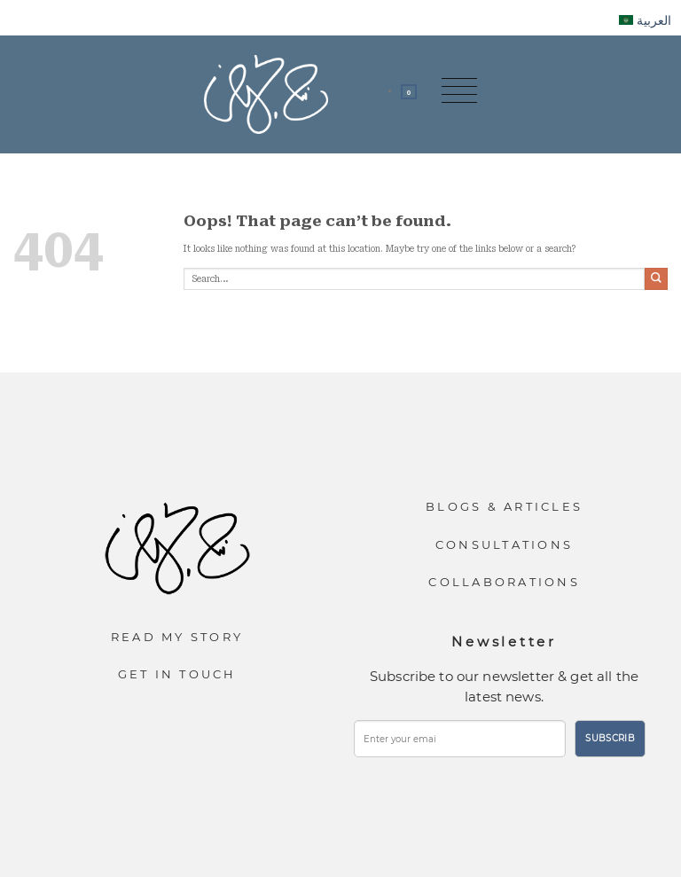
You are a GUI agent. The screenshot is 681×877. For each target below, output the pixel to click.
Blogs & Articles (504, 506)
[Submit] (656, 279)
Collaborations (504, 582)
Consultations (504, 544)
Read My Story (177, 637)
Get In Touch (177, 674)
